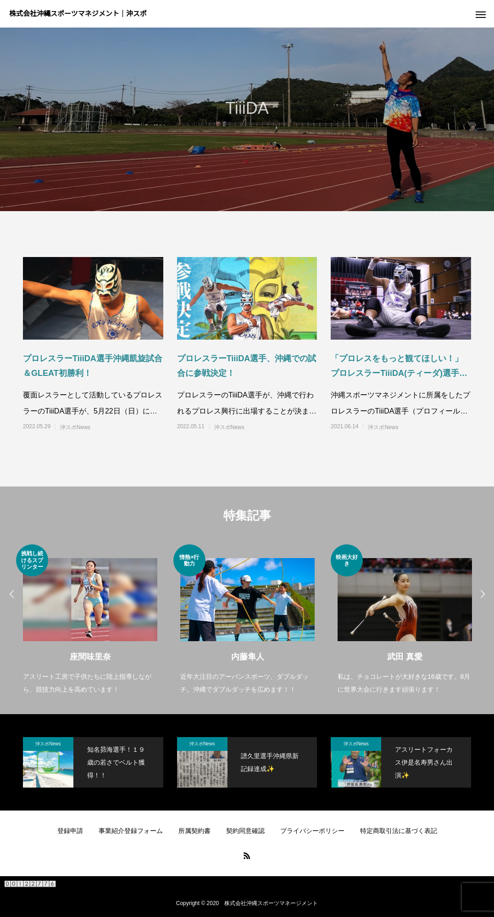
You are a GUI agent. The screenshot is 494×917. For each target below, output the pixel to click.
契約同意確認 (245, 830)
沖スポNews (75, 427)
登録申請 (70, 830)
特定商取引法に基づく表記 (398, 830)
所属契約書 (194, 830)
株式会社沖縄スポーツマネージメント (271, 903)
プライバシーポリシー (312, 830)
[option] (90, 620)
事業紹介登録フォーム (131, 830)
